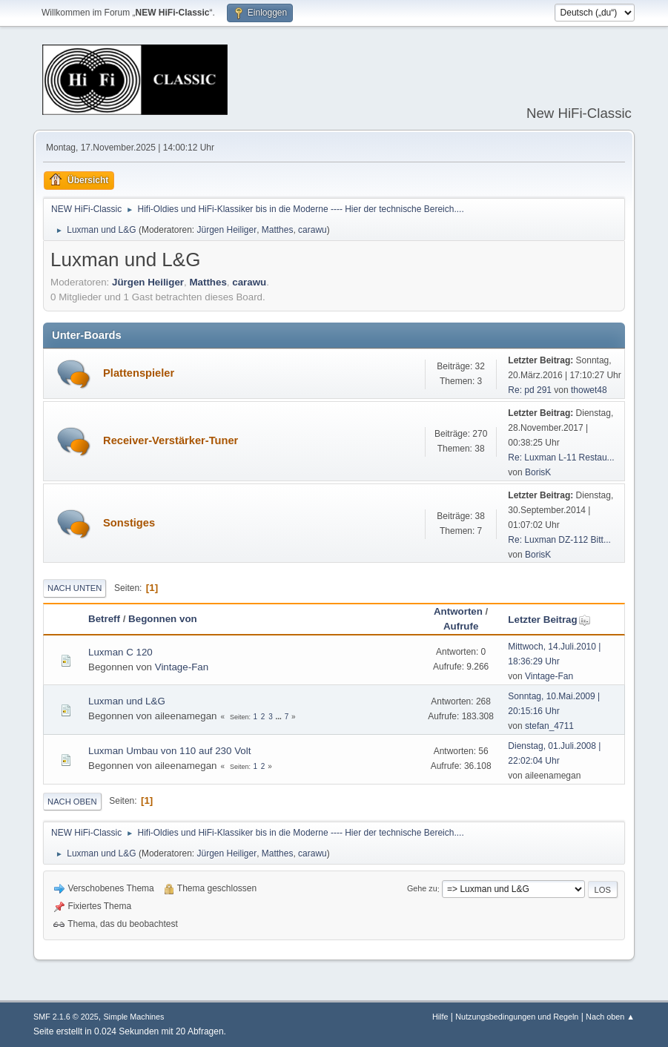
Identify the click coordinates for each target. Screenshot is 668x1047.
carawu (312, 230)
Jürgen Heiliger (227, 230)
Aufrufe (460, 626)
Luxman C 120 (120, 652)
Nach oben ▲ (610, 1016)
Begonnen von (162, 618)
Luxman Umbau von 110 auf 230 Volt (169, 750)
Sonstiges (129, 523)
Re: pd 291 (530, 390)
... (280, 717)
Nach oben (72, 801)
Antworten (458, 611)
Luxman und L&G (126, 701)
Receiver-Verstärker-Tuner (170, 440)
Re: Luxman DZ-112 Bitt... (559, 540)
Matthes (278, 230)
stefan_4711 (549, 726)
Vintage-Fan (181, 667)
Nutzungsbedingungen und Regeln (516, 1016)
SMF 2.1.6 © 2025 (66, 1016)
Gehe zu (422, 889)
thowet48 (589, 390)
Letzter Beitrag (549, 619)
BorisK (538, 472)
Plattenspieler (138, 373)
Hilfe (440, 1016)
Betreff (104, 618)
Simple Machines (133, 1016)
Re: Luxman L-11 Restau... (561, 457)
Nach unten (74, 588)
